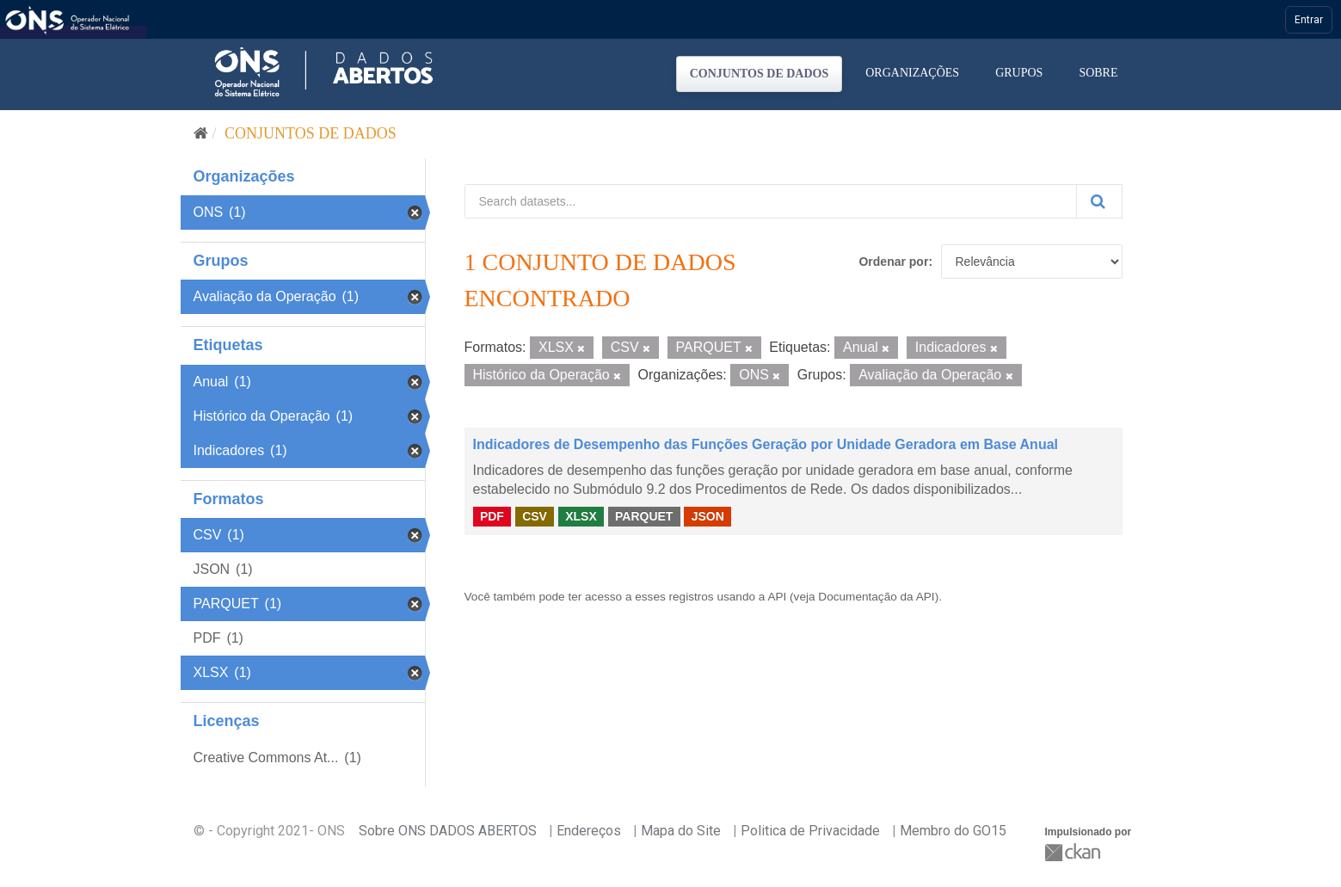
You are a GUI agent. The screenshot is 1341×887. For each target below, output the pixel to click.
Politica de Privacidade (810, 830)
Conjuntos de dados (759, 73)
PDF (492, 516)
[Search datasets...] (770, 201)
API (776, 596)
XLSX (581, 516)
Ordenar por (893, 261)
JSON (708, 516)
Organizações (912, 72)
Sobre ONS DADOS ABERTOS (448, 830)
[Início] (201, 133)
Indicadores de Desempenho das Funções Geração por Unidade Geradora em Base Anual (766, 444)
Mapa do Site (681, 830)
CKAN (1074, 852)
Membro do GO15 (953, 830)
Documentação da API (876, 596)
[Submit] (1099, 201)
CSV (534, 516)
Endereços (589, 830)
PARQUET (644, 516)
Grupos (1019, 72)
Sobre (1098, 72)
